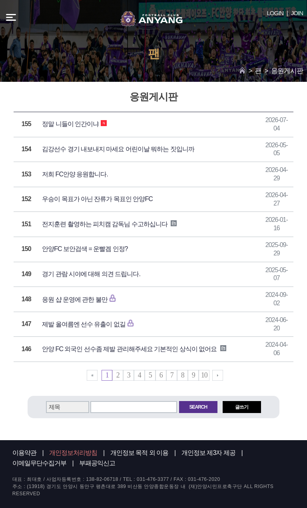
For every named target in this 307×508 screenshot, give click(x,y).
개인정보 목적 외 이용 (139, 452)
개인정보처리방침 (73, 452)
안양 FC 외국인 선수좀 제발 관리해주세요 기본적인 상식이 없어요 (134, 349)
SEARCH (198, 407)
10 (204, 375)
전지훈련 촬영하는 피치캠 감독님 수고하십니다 (109, 224)
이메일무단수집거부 (39, 463)
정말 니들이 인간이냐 (74, 124)
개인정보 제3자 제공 (208, 452)
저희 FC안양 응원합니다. (75, 174)
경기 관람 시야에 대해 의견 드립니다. (91, 274)
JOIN (297, 13)
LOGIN (275, 13)
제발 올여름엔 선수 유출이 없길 (90, 324)
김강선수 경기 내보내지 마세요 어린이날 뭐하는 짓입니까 (118, 149)
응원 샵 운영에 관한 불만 (81, 299)
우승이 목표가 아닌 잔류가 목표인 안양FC (97, 199)
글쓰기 (241, 407)
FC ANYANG (151, 19)
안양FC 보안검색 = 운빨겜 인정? (85, 248)
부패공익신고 (97, 463)
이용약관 (24, 452)
